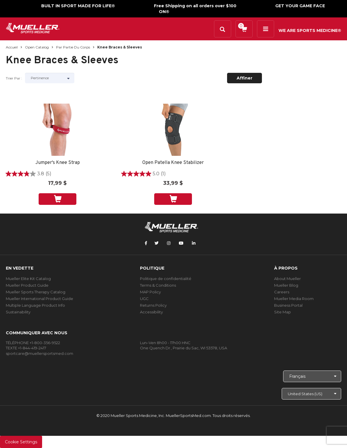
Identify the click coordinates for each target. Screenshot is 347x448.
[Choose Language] (312, 376)
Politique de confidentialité (165, 278)
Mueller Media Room (294, 298)
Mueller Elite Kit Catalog (28, 278)
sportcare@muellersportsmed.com (39, 353)
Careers (281, 292)
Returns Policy (153, 305)
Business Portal (288, 305)
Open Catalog (37, 47)
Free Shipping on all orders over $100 (195, 5)
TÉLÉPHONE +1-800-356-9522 (33, 342)
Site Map (282, 312)
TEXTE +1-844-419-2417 (26, 348)
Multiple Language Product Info (35, 305)
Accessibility (151, 312)
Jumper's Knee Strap (57, 163)
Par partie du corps (73, 47)
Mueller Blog (286, 285)
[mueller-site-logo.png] (32, 27)
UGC (144, 298)
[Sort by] (49, 78)
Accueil (12, 47)
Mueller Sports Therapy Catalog (35, 292)
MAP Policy (150, 292)
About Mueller (287, 278)
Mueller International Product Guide (39, 298)
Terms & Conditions (158, 285)
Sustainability (18, 312)
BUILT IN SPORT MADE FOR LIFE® (78, 5)
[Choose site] (311, 394)
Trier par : (14, 78)
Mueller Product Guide (27, 285)
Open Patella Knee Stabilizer (173, 163)
